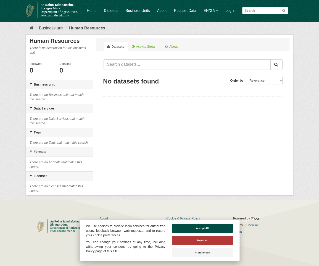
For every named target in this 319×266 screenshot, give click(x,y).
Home (92, 11)
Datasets (111, 11)
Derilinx (251, 225)
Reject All (202, 240)
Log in (230, 11)
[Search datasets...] (187, 64)
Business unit (51, 28)
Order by (236, 80)
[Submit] (284, 10)
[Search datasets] (265, 10)
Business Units (138, 11)
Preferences (202, 252)
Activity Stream (144, 46)
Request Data (185, 11)
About (162, 11)
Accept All (202, 228)
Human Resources (87, 28)
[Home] (31, 28)
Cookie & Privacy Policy (183, 218)
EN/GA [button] (211, 11)
